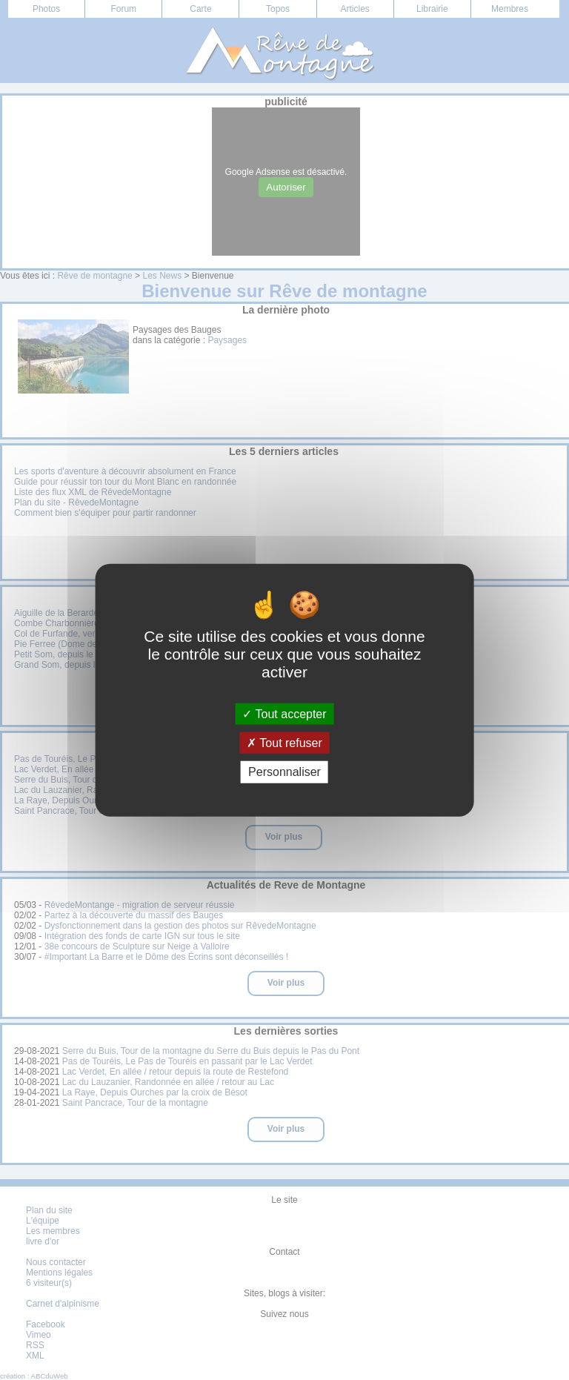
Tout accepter (284, 714)
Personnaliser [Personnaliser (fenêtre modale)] (284, 772)
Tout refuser (284, 743)
